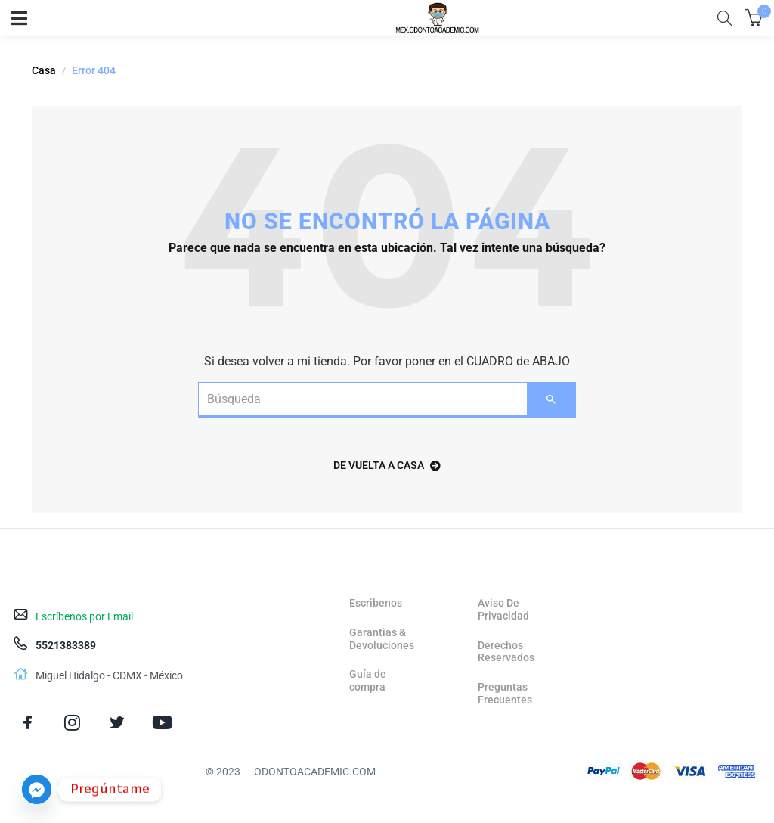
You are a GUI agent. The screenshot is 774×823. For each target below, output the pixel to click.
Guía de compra (367, 680)
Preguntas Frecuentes (505, 693)
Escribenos (375, 603)
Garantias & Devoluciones (381, 638)
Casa (44, 70)
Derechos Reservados (506, 651)
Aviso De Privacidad (503, 609)
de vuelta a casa (387, 465)
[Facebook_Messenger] (36, 789)
